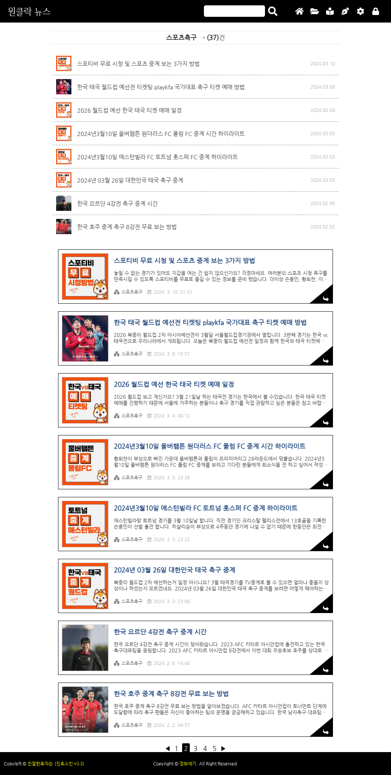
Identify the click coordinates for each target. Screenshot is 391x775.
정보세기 (187, 763)
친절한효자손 (40, 763)
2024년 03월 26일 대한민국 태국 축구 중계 (130, 180)
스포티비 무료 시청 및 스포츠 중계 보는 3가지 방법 (138, 63)
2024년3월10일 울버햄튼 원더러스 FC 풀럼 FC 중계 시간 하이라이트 (161, 133)
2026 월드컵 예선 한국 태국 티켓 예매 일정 (129, 110)
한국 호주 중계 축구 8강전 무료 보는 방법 (127, 226)
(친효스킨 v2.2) (69, 763)
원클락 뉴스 (29, 11)
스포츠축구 (128, 291)
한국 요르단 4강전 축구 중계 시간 (117, 203)
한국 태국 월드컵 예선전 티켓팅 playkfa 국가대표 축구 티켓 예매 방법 (161, 87)
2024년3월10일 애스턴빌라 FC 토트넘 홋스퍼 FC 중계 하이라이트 (157, 157)
